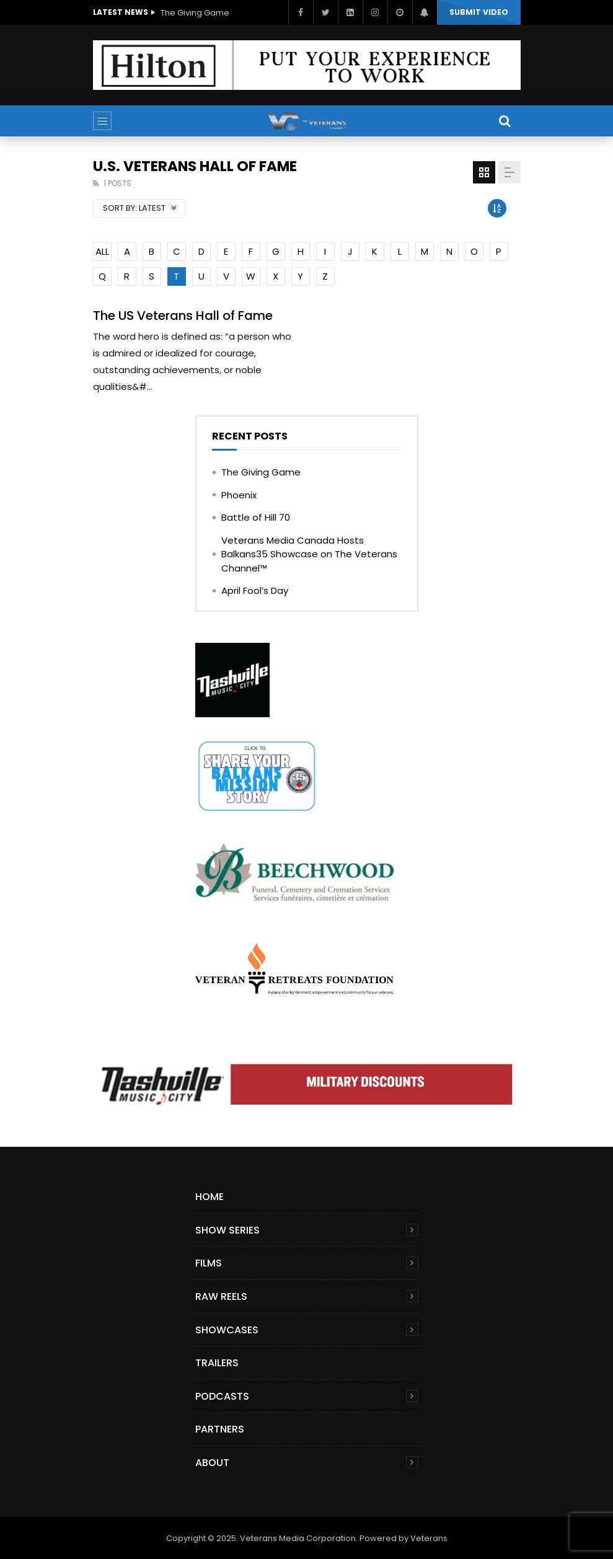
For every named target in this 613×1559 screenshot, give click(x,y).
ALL (102, 251)
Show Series (227, 1230)
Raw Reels (221, 1296)
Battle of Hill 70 (255, 517)
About (212, 1462)
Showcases (226, 1330)
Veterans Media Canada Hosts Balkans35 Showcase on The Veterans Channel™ (309, 554)
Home (209, 1197)
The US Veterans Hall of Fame (183, 315)
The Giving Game (195, 13)
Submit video (478, 12)
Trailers (217, 1363)
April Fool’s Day (254, 590)
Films (208, 1263)
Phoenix (239, 494)
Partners (219, 1429)
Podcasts (222, 1396)
